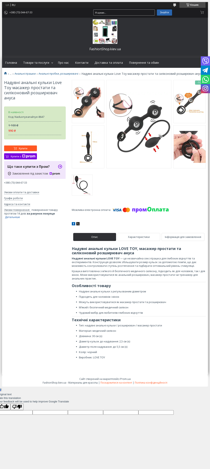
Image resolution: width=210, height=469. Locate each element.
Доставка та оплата (109, 63)
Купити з (23, 156)
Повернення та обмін (144, 63)
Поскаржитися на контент (116, 382)
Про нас (63, 63)
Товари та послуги (36, 63)
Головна (11, 63)
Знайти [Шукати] (164, 12)
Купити (23, 148)
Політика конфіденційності (151, 382)
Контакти (81, 63)
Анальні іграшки (25, 73)
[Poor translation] (17, 406)
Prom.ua (125, 379)
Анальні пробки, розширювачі (58, 73)
